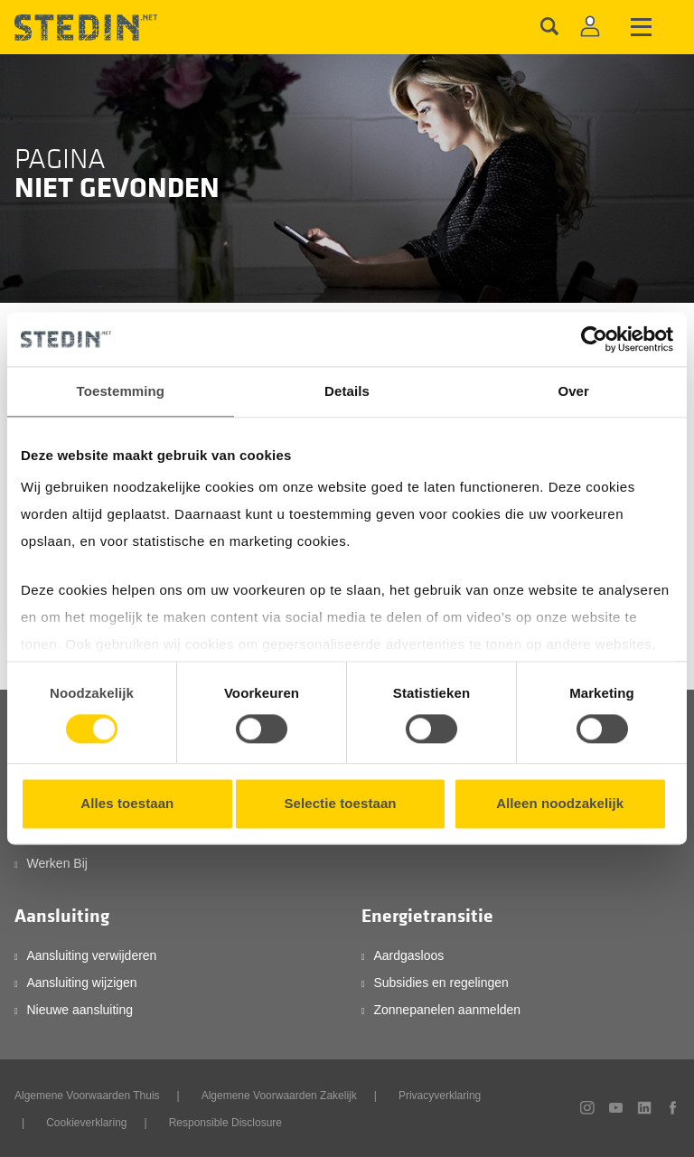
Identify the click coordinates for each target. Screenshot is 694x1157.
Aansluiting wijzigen (81, 982)
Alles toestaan (127, 804)
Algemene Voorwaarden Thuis (87, 1095)
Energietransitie (427, 916)
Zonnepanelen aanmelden (446, 1009)
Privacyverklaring (440, 1095)
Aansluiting (61, 916)
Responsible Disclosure (225, 1122)
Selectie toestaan (340, 804)
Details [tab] (347, 391)
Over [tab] (573, 391)
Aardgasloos (408, 955)
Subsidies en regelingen (440, 982)
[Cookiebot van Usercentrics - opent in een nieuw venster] (594, 339)
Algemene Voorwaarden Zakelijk (279, 1095)
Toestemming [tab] (121, 391)
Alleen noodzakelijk (560, 804)
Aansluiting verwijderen (91, 955)
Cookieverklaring (86, 1122)
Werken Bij (56, 863)
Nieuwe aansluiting (79, 1009)
